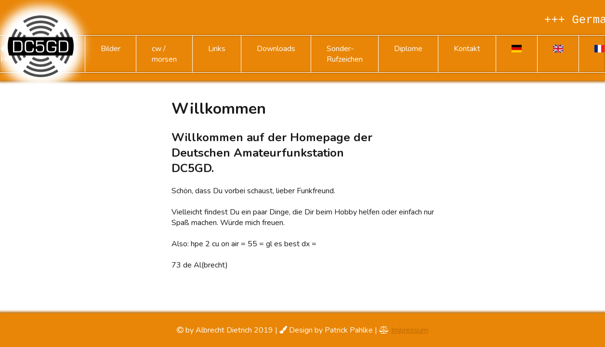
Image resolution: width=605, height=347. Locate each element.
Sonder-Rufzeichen (345, 54)
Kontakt (467, 48)
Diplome (408, 48)
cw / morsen (164, 54)
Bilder (110, 48)
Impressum (409, 330)
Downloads (276, 48)
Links (216, 48)
